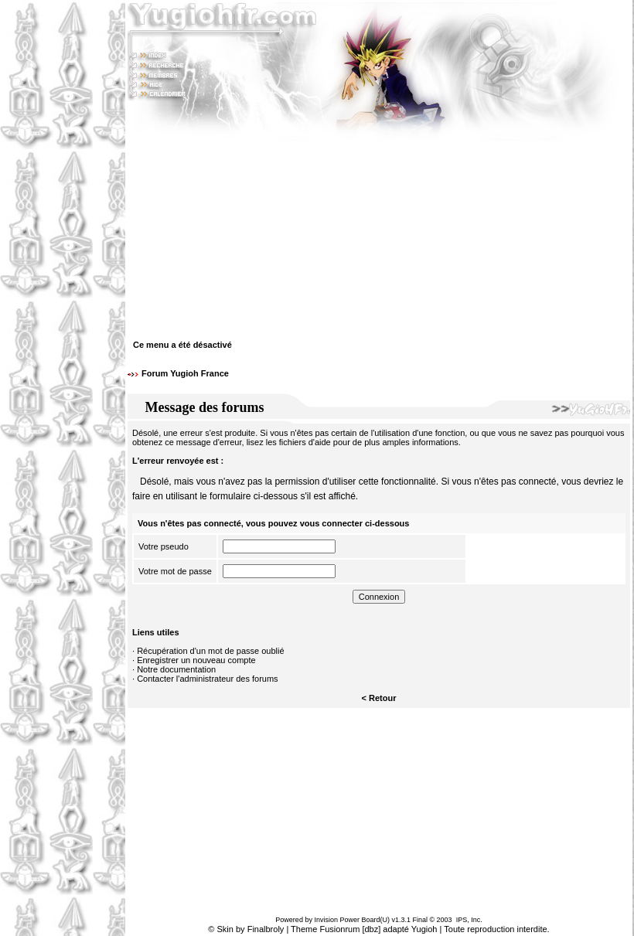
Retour (382, 698)
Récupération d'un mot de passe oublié (210, 650)
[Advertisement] (62, 468)
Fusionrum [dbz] (349, 929)
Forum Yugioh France (185, 373)
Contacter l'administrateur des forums (207, 678)
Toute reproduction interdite (495, 929)
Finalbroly (266, 929)
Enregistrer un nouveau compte (196, 660)
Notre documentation (176, 669)
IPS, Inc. (469, 920)
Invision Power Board (347, 920)
